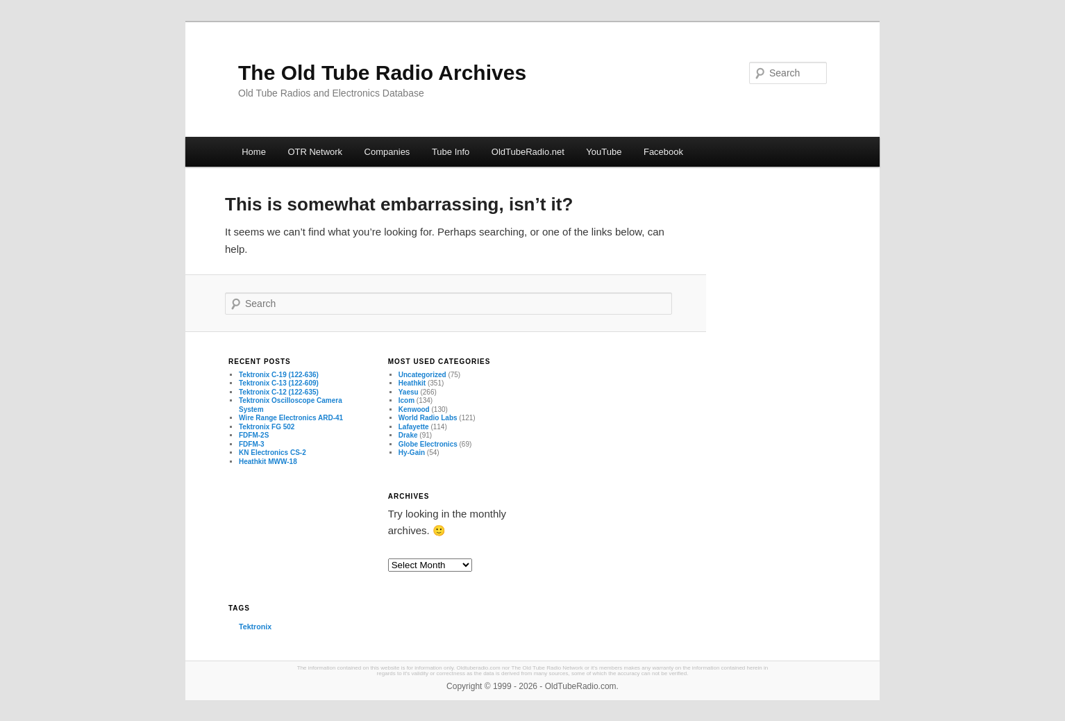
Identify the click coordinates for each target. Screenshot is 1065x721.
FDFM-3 (252, 444)
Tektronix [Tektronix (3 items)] (255, 626)
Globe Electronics (428, 444)
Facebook (663, 152)
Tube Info (450, 152)
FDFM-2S (254, 435)
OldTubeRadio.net (528, 152)
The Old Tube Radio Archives (382, 72)
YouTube (603, 152)
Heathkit (412, 383)
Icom (406, 400)
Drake (408, 435)
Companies (387, 152)
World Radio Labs (428, 418)
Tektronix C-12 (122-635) (279, 392)
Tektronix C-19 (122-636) (279, 375)
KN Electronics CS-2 (272, 452)
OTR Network (314, 152)
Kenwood (414, 409)
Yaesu (409, 392)
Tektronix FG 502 (266, 427)
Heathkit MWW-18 (268, 461)
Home (254, 152)
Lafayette (414, 427)
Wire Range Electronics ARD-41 (291, 418)
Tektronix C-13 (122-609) (279, 383)
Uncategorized (422, 375)
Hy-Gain (412, 452)
